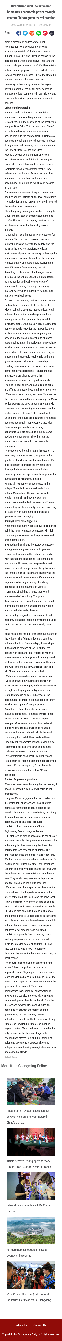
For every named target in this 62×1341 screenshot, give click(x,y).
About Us (21, 1325)
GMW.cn (47, 24)
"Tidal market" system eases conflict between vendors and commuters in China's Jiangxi (28, 1116)
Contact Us (41, 1325)
